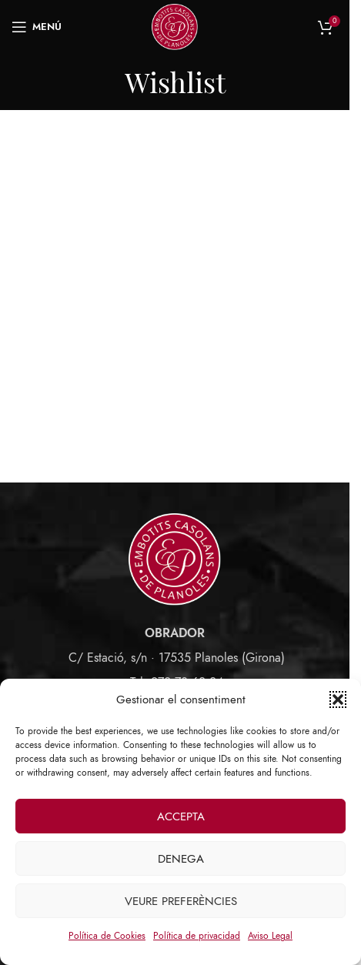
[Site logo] (175, 26)
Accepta (181, 816)
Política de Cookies (107, 936)
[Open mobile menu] (36, 27)
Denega (181, 858)
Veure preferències (181, 901)
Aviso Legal (270, 936)
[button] (338, 699)
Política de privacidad (196, 936)
